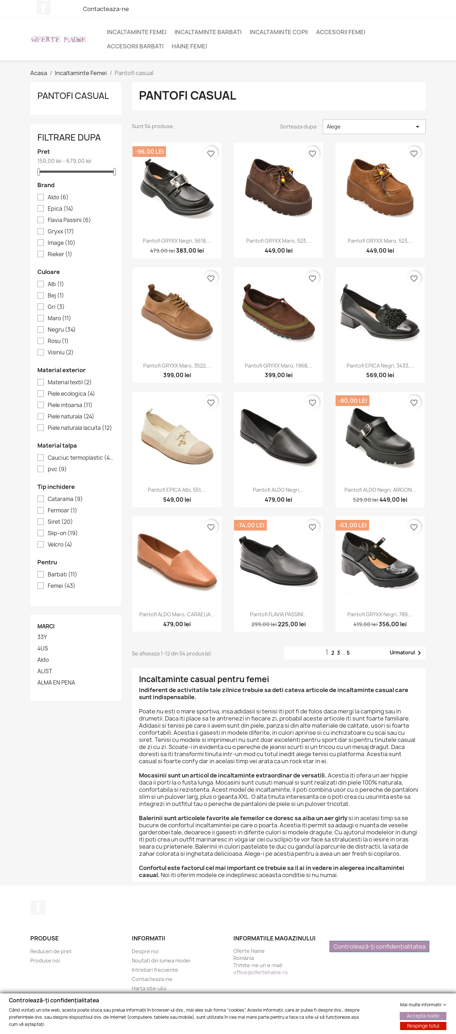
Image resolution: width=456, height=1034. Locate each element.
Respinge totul (423, 1025)
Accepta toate (423, 1015)
